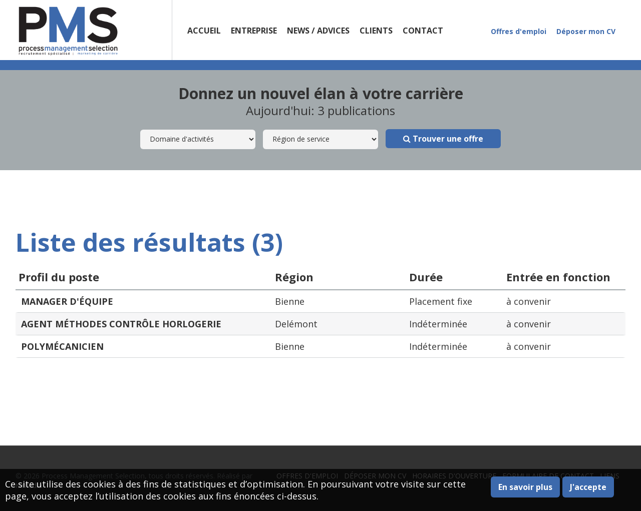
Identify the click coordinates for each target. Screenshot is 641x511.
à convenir (528, 301)
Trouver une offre (443, 138)
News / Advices (318, 30)
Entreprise (254, 30)
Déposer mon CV (585, 31)
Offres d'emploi (518, 31)
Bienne (289, 301)
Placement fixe (440, 301)
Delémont (296, 324)
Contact (423, 30)
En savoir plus (525, 486)
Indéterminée (438, 324)
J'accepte (588, 486)
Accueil (204, 30)
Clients (376, 30)
